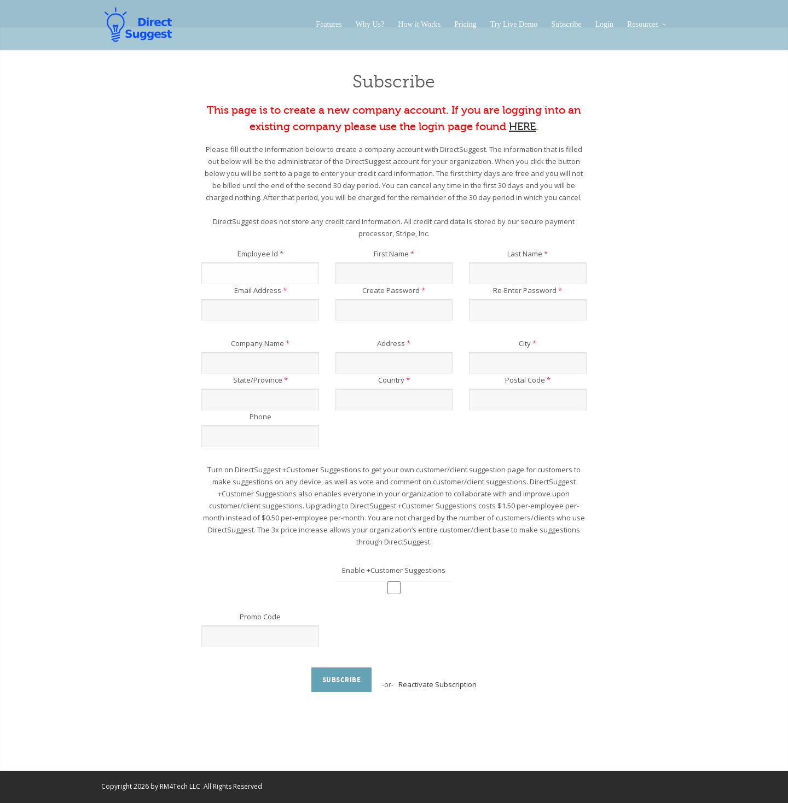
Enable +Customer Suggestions (393, 570)
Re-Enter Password (527, 290)
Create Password (393, 290)
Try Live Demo (514, 24)
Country (394, 380)
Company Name (260, 343)
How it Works (419, 24)
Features (328, 24)
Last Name (527, 254)
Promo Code (260, 617)
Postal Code (528, 380)
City (527, 343)
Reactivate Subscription (437, 684)
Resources (646, 24)
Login (604, 24)
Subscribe (566, 24)
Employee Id (260, 254)
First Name (394, 254)
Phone (260, 416)
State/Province (260, 380)
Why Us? (370, 24)
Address (393, 343)
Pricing (465, 24)
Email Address (260, 290)
